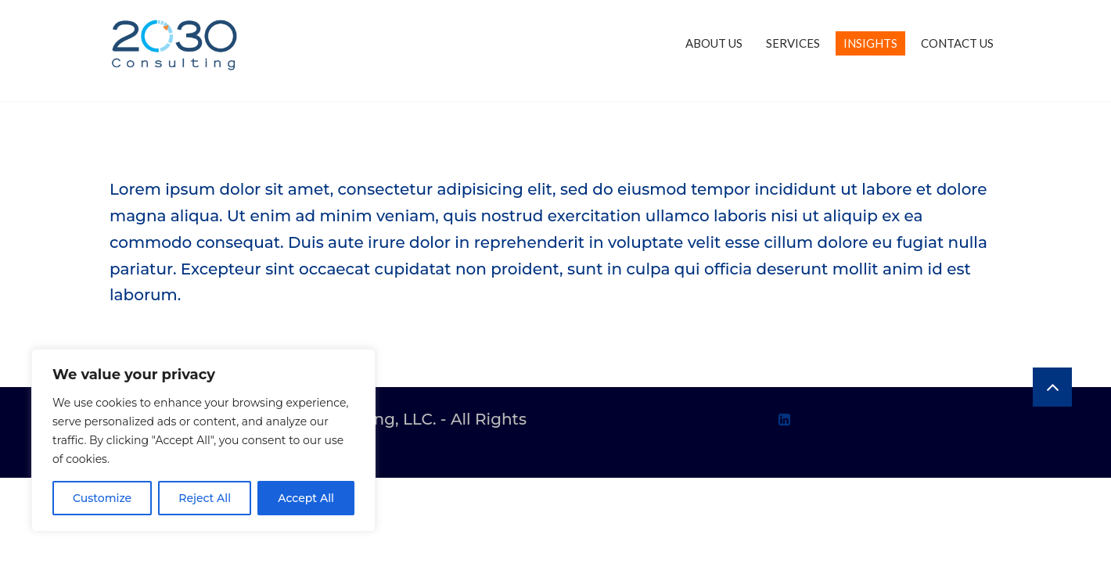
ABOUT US (713, 43)
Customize (102, 498)
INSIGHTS (870, 43)
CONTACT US (957, 43)
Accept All (306, 498)
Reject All (204, 498)
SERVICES (793, 43)
